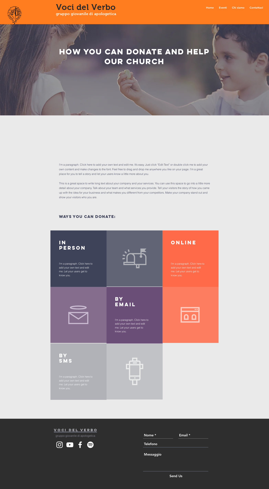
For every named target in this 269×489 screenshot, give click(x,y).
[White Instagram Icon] (59, 444)
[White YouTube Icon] (70, 444)
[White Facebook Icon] (80, 444)
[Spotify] (90, 444)
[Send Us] (176, 476)
